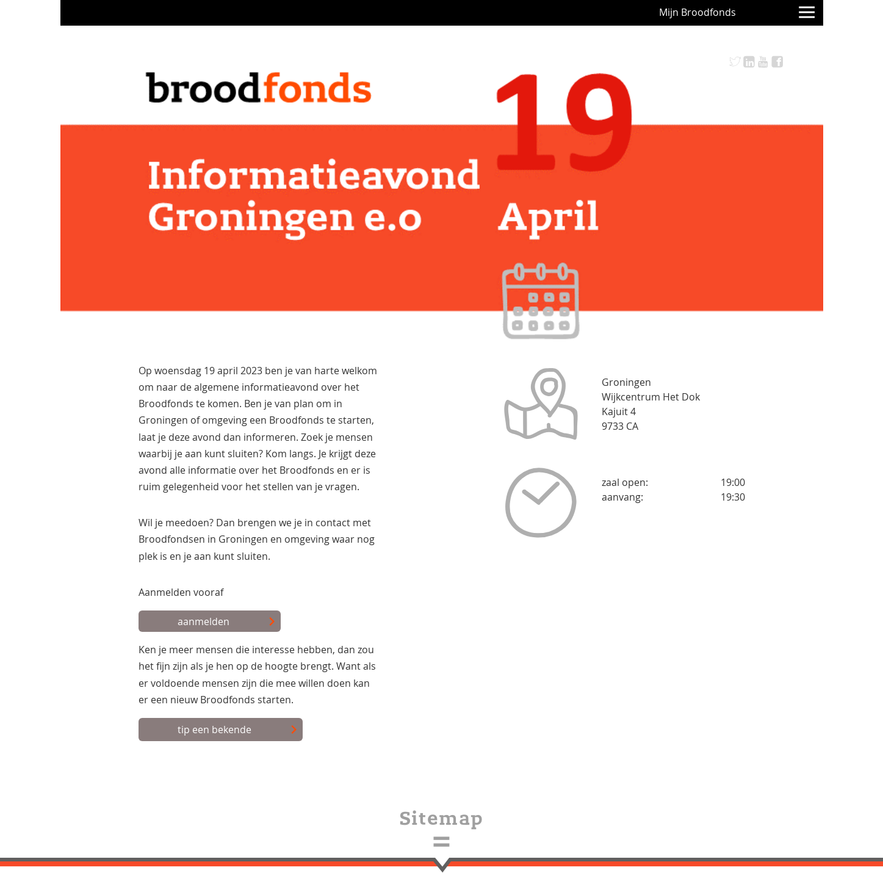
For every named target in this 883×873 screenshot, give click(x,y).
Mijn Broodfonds (697, 12)
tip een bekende (238, 730)
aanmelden (227, 622)
